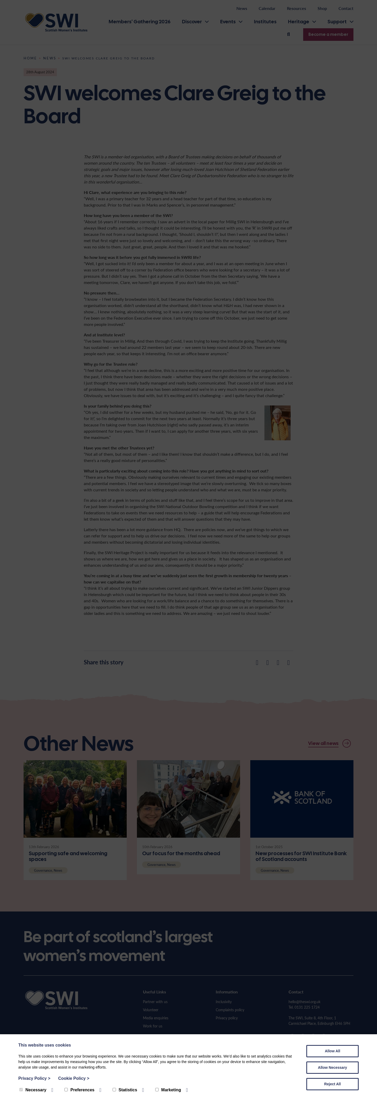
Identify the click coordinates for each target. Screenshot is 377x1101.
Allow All (332, 1051)
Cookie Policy (73, 1078)
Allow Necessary (332, 1067)
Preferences (79, 1090)
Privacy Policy (34, 1078)
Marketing (168, 1090)
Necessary (32, 1090)
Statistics (125, 1090)
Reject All (332, 1084)
